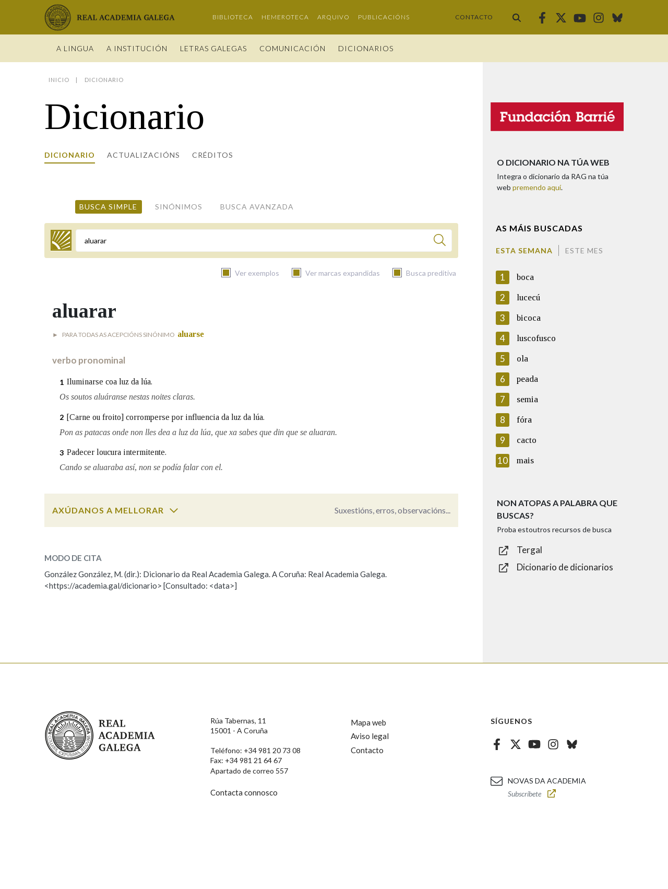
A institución (137, 48)
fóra (524, 420)
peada (527, 379)
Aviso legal (370, 736)
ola (522, 359)
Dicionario (69, 154)
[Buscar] (440, 241)
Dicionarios (365, 48)
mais (525, 460)
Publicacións (384, 17)
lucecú (528, 297)
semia (527, 399)
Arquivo (333, 17)
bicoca (529, 318)
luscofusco (536, 338)
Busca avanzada (257, 206)
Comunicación (292, 48)
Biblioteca (232, 17)
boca (525, 277)
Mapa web (368, 722)
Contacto (474, 17)
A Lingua (75, 48)
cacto (526, 440)
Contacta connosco (244, 792)
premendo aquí (536, 187)
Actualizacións (143, 154)
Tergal (529, 549)
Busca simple (108, 206)
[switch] (174, 510)
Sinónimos (178, 206)
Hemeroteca (285, 17)
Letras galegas (213, 48)
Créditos (212, 154)
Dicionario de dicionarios (565, 567)
